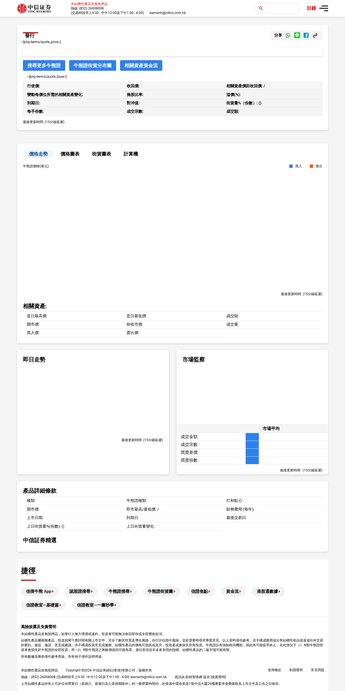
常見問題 (317, 670)
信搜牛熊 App (38, 591)
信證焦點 (199, 591)
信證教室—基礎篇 (42, 605)
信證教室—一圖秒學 (95, 605)
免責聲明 (218, 677)
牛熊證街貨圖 (160, 591)
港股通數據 (267, 591)
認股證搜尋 (79, 591)
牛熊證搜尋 (119, 591)
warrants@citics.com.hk (167, 13)
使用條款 (274, 670)
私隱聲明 (296, 670)
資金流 (232, 591)
